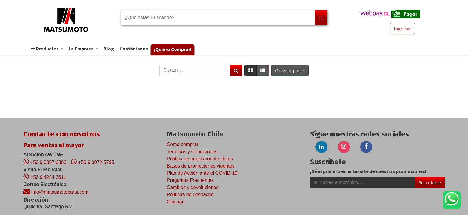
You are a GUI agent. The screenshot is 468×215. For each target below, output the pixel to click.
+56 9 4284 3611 (44, 176)
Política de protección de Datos (200, 158)
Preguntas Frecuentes (190, 180)
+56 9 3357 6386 (44, 161)
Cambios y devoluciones (192, 187)
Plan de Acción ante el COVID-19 (202, 173)
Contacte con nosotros (61, 134)
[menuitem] (108, 49)
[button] (289, 70)
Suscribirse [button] (430, 182)
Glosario (176, 201)
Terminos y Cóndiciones (192, 151)
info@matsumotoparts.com (55, 191)
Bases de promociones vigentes (201, 165)
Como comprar (182, 144)
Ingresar (402, 29)
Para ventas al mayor (53, 145)
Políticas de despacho (190, 194)
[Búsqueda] (321, 17)
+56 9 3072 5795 (92, 161)
